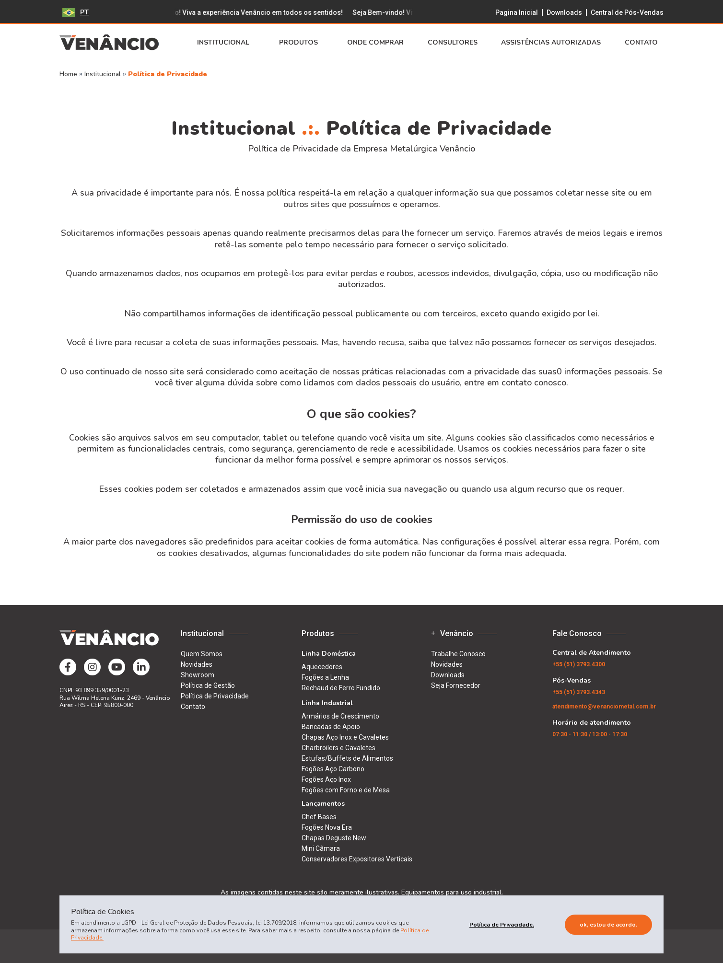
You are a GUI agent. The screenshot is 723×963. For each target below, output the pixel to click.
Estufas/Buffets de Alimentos (347, 758)
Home (68, 74)
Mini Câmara (321, 848)
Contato (644, 42)
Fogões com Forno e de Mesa (346, 790)
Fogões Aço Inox (326, 779)
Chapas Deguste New (334, 838)
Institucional (226, 42)
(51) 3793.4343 (578, 692)
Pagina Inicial (516, 12)
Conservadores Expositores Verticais (357, 859)
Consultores (453, 42)
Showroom (197, 675)
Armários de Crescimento (340, 716)
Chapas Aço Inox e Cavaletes (345, 737)
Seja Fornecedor (455, 685)
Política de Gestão (208, 685)
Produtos (301, 42)
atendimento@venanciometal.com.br (604, 706)
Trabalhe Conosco (458, 654)
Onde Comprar (375, 42)
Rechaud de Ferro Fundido (341, 688)
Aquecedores (322, 667)
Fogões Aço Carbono (333, 769)
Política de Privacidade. (501, 924)
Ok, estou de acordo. (608, 924)
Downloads (564, 12)
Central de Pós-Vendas (627, 12)
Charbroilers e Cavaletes (338, 748)
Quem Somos (201, 654)
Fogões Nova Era (327, 827)
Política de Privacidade (167, 74)
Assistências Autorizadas (551, 42)
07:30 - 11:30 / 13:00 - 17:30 (589, 734)
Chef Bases (319, 817)
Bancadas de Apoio (331, 727)
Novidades (196, 664)
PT (75, 12)
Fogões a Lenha (325, 677)
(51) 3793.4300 (578, 664)
